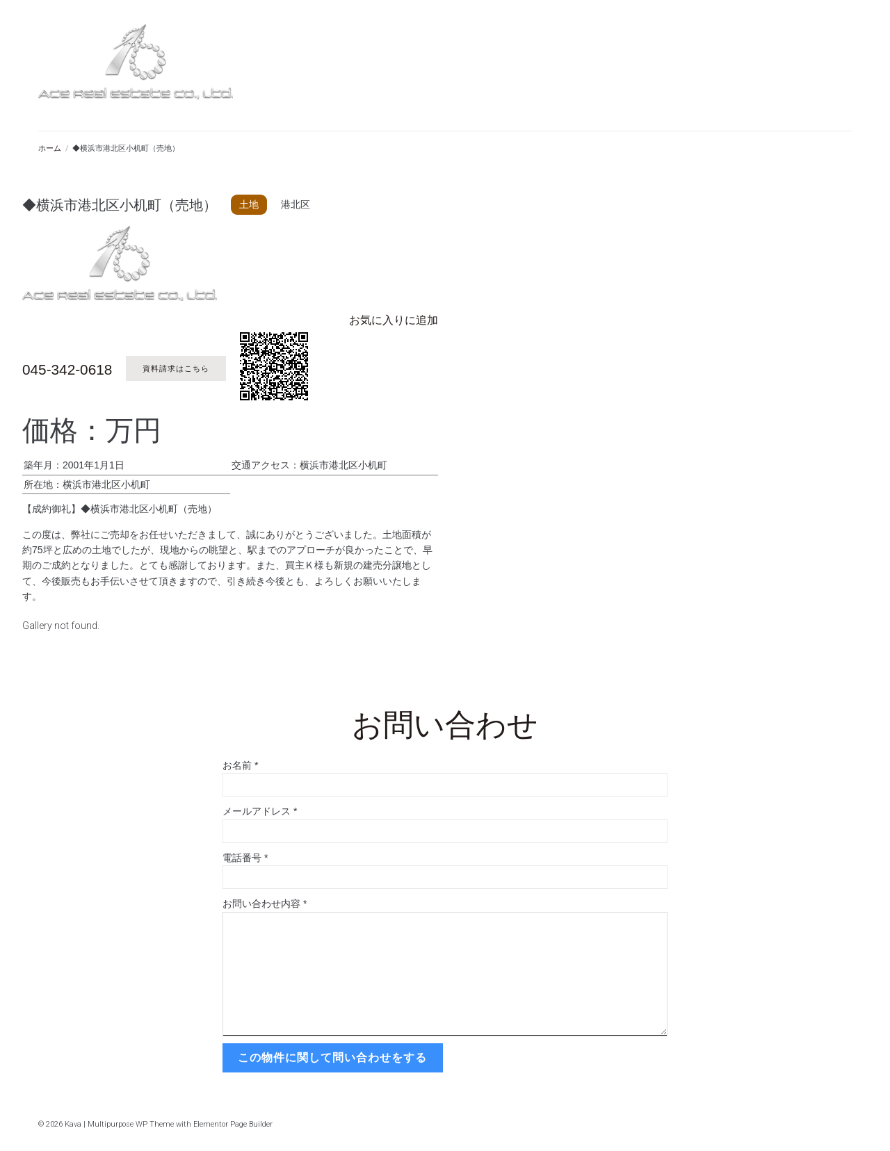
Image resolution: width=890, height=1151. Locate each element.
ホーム (49, 148)
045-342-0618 (76, 368)
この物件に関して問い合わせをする (331, 1057)
